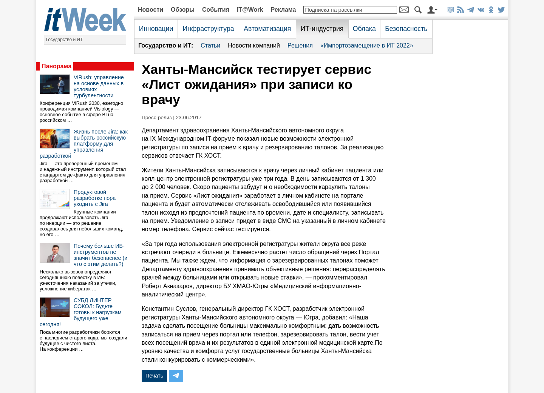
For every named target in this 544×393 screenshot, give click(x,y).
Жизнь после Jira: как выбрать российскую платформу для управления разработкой (84, 144)
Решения (300, 45)
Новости (150, 9)
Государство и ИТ (64, 39)
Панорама (56, 66)
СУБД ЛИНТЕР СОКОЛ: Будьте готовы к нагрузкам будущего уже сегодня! (81, 312)
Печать (154, 376)
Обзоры (183, 9)
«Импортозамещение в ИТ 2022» (366, 45)
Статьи (210, 45)
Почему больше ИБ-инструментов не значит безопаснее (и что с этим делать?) (100, 255)
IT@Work (250, 9)
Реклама (283, 9)
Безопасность (406, 28)
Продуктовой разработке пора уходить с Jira (95, 198)
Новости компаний (254, 45)
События (215, 9)
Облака (364, 28)
